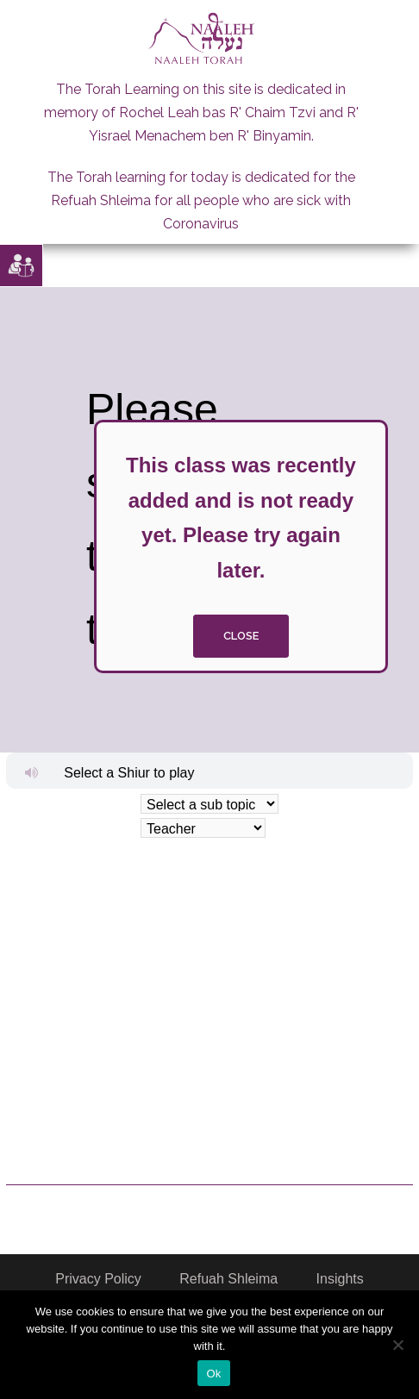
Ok (213, 1373)
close (241, 635)
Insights (340, 1278)
